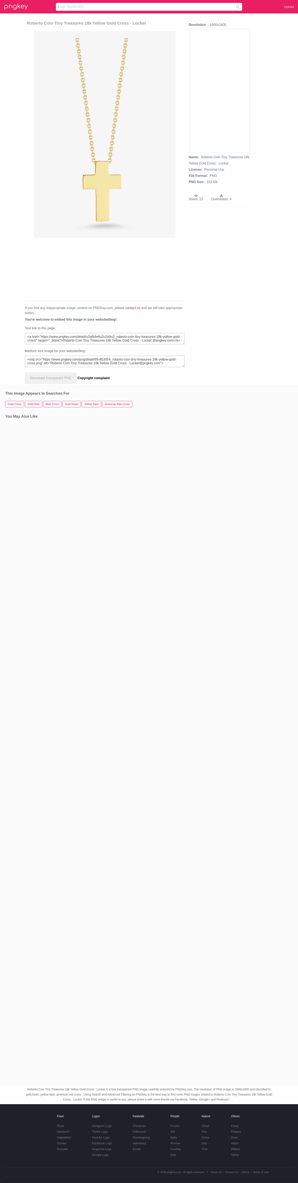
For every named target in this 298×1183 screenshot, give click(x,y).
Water (235, 1143)
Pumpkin (62, 1149)
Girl (173, 1131)
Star (204, 1143)
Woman (175, 1143)
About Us (215, 1172)
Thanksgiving (141, 1137)
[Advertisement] (75, 269)
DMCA (246, 1172)
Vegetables (64, 1137)
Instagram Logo (102, 1126)
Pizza (60, 1126)
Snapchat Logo (101, 1149)
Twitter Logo (100, 1131)
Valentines (139, 1143)
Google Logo (100, 1155)
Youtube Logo (101, 1137)
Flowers (236, 1131)
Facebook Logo (102, 1143)
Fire (204, 1131)
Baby (174, 1137)
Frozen (175, 1126)
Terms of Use (261, 1172)
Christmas (139, 1126)
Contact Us (231, 1172)
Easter (137, 1149)
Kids (173, 1155)
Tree (204, 1149)
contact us (132, 308)
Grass (205, 1137)
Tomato (61, 1143)
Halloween (139, 1131)
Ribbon (235, 1149)
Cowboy (176, 1149)
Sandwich (63, 1131)
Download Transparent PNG (50, 378)
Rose (234, 1137)
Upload (289, 6)
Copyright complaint (94, 378)
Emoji (234, 1126)
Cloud (205, 1126)
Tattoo (235, 1155)
